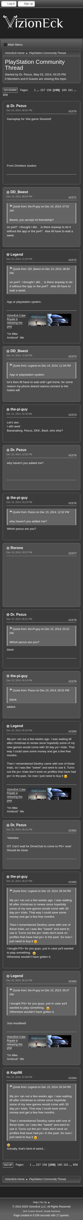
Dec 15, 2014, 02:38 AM (19, 413)
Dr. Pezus (18, 106)
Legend (16, 254)
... (38, 90)
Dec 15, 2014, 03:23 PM (19, 502)
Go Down (10, 90)
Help (35, 1202)
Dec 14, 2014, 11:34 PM (19, 259)
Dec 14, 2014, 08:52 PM (19, 110)
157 (42, 90)
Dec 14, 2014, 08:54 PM (19, 196)
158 (48, 90)
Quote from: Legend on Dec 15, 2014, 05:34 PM (42, 891)
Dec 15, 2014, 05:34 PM (19, 730)
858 (5, 94)
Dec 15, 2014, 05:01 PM (19, 619)
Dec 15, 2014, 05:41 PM (19, 829)
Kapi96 (16, 1072)
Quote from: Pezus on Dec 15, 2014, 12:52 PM (41, 512)
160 (64, 90)
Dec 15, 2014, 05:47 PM (19, 881)
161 (70, 90)
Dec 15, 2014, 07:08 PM (19, 1077)
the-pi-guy (18, 409)
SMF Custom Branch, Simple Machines (41, 1211)
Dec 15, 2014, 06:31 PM (19, 980)
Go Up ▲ (45, 1202)
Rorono (16, 548)
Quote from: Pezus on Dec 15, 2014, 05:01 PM (41, 690)
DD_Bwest (19, 192)
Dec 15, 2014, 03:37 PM (19, 552)
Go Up (8, 1165)
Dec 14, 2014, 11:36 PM (19, 355)
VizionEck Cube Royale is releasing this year (16, 321)
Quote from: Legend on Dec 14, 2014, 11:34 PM (42, 365)
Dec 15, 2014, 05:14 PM (19, 680)
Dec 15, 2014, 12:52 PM (19, 454)
